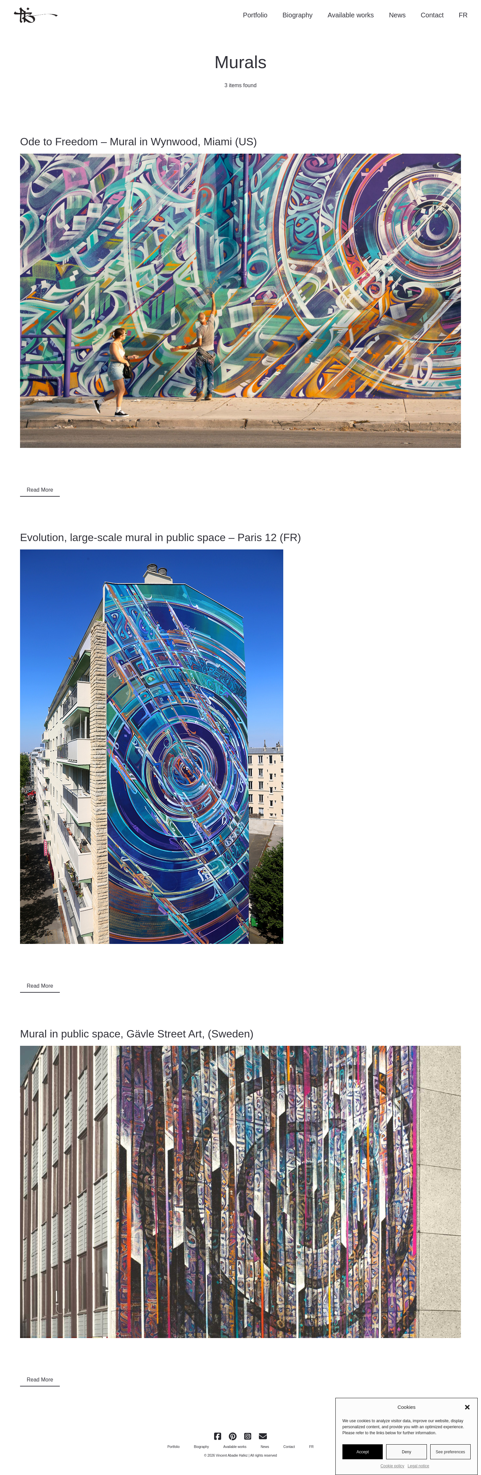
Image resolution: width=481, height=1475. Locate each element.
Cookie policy (392, 1469)
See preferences (450, 1454)
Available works (351, 15)
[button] (467, 1410)
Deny (406, 1454)
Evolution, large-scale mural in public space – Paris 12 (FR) (160, 537)
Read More (40, 490)
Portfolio (255, 15)
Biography (298, 15)
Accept (362, 1454)
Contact (432, 15)
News (397, 15)
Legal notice (418, 1469)
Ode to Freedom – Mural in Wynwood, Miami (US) (138, 142)
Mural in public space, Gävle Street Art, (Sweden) (137, 1034)
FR (463, 15)
